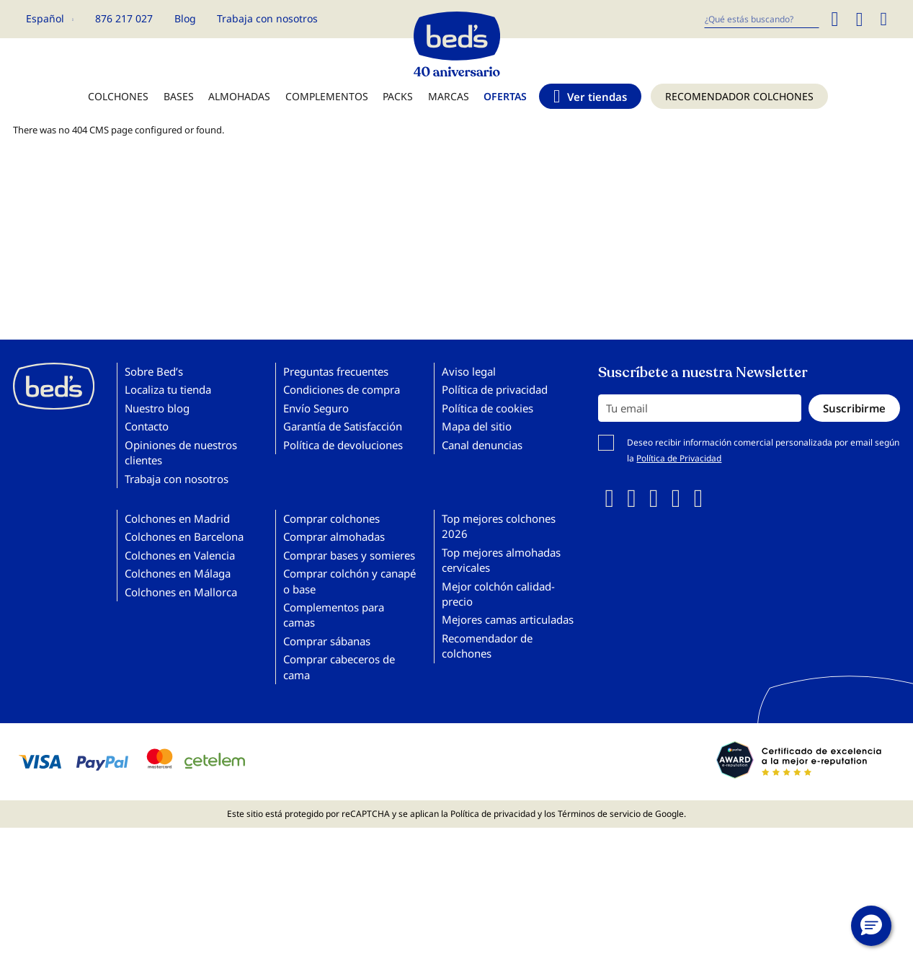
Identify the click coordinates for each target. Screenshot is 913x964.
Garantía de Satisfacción (342, 426)
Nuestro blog (157, 408)
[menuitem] (118, 103)
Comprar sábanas (326, 641)
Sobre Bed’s (154, 371)
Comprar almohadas (334, 536)
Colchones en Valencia (180, 555)
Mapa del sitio (477, 426)
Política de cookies (487, 408)
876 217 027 (124, 18)
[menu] (456, 103)
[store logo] (456, 40)
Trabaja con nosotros (267, 18)
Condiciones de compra (341, 389)
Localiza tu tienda (168, 389)
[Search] (834, 19)
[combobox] (761, 19)
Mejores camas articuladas (508, 619)
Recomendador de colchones (487, 645)
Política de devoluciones (343, 445)
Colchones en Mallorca (181, 592)
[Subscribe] (854, 408)
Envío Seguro (316, 408)
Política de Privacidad (678, 458)
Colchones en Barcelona (184, 536)
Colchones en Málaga (178, 573)
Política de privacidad (495, 389)
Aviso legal (469, 371)
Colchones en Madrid (177, 518)
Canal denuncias (482, 445)
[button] (50, 19)
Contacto (147, 426)
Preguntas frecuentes (335, 371)
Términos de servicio (599, 814)
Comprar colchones (331, 518)
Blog (185, 18)
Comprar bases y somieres (349, 555)
